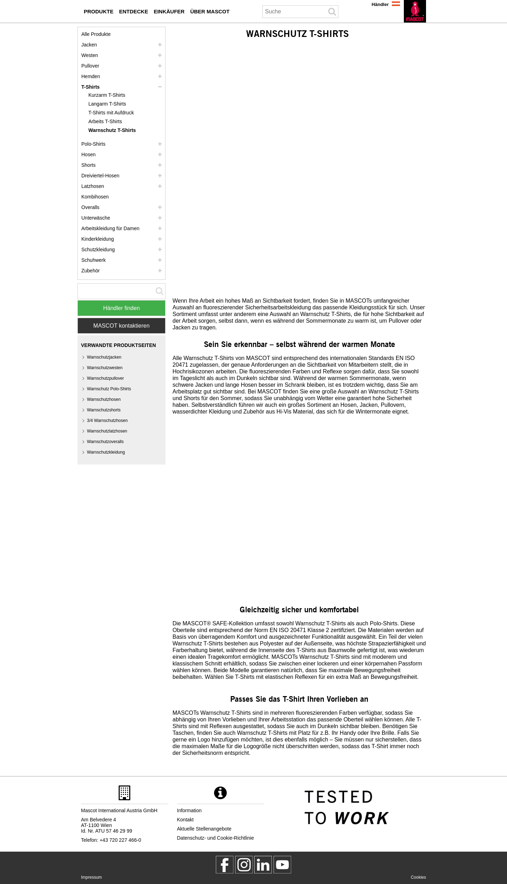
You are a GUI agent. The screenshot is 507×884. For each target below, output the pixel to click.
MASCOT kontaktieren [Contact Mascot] (121, 326)
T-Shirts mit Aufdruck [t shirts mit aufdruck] (111, 112)
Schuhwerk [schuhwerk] (93, 260)
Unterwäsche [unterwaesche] (95, 218)
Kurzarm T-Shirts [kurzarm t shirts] (106, 95)
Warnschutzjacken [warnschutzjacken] (104, 357)
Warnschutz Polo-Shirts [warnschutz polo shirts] (109, 388)
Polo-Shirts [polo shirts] (93, 144)
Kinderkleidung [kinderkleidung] (97, 239)
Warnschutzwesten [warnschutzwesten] (105, 367)
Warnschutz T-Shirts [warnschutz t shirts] (112, 130)
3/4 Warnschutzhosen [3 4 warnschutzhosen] (107, 420)
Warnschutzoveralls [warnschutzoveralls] (105, 441)
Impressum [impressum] (91, 877)
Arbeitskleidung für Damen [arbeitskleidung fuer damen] (110, 228)
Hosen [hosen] (88, 154)
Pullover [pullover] (90, 66)
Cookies (418, 877)
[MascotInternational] (282, 864)
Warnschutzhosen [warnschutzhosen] (104, 399)
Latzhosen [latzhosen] (92, 186)
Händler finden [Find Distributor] (121, 308)
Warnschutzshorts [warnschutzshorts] (104, 410)
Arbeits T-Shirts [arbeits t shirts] (105, 121)
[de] (415, 11)
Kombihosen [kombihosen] (95, 197)
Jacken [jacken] (89, 45)
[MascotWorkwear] (224, 864)
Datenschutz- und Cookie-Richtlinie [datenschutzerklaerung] (215, 838)
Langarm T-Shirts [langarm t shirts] (107, 104)
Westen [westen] (89, 55)
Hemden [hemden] (90, 76)
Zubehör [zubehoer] (90, 270)
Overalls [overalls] (90, 207)
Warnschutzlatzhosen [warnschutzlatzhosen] (107, 431)
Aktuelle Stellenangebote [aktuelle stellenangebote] (204, 829)
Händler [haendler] (380, 4)
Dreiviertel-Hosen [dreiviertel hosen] (100, 175)
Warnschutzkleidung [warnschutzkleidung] (106, 452)
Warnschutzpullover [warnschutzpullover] (105, 378)
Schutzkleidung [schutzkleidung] (98, 249)
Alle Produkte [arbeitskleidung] (96, 34)
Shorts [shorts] (88, 165)
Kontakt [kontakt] (185, 819)
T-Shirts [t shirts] (90, 87)
